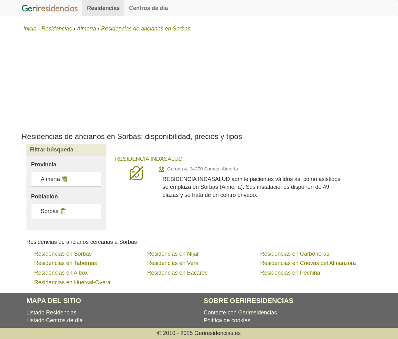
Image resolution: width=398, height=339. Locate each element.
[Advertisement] (199, 79)
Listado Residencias (51, 312)
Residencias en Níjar (173, 254)
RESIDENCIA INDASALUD (149, 159)
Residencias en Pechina (290, 273)
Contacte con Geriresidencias (240, 312)
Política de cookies (227, 320)
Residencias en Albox (61, 273)
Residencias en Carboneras (294, 254)
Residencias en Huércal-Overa (72, 282)
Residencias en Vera (172, 263)
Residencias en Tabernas (65, 263)
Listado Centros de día (54, 320)
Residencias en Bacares (177, 273)
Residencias (103, 8)
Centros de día (148, 8)
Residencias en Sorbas (63, 254)
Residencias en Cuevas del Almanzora (308, 263)
